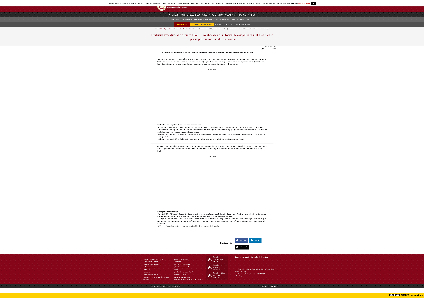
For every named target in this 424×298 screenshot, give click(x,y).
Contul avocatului (242, 24)
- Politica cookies (304, 3)
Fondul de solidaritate (182, 267)
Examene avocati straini (183, 264)
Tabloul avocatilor (226, 15)
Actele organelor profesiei (191, 20)
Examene (178, 262)
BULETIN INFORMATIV (223, 20)
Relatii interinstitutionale (153, 264)
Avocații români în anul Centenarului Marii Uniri (156, 278)
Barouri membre (209, 15)
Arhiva (147, 272)
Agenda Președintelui (190, 15)
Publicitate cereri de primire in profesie (188, 279)
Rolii (176, 269)
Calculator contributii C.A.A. (184, 272)
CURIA (147, 269)
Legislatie (174, 20)
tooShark (273, 286)
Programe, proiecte (151, 262)
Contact (252, 15)
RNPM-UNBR (242, 15)
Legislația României (151, 274)
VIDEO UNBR (182, 24)
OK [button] (314, 3)
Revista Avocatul (239, 20)
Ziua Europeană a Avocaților (154, 259)
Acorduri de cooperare (182, 277)
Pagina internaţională (152, 267)
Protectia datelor (180, 274)
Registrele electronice (224, 24)
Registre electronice (182, 259)
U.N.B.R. (175, 15)
